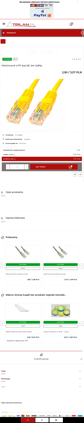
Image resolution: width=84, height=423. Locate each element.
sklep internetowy (7, 403)
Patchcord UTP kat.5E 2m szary (55, 274)
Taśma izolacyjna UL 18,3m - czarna (56, 332)
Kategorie (9, 33)
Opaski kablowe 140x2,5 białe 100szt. (19, 332)
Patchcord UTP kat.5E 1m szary (17, 274)
